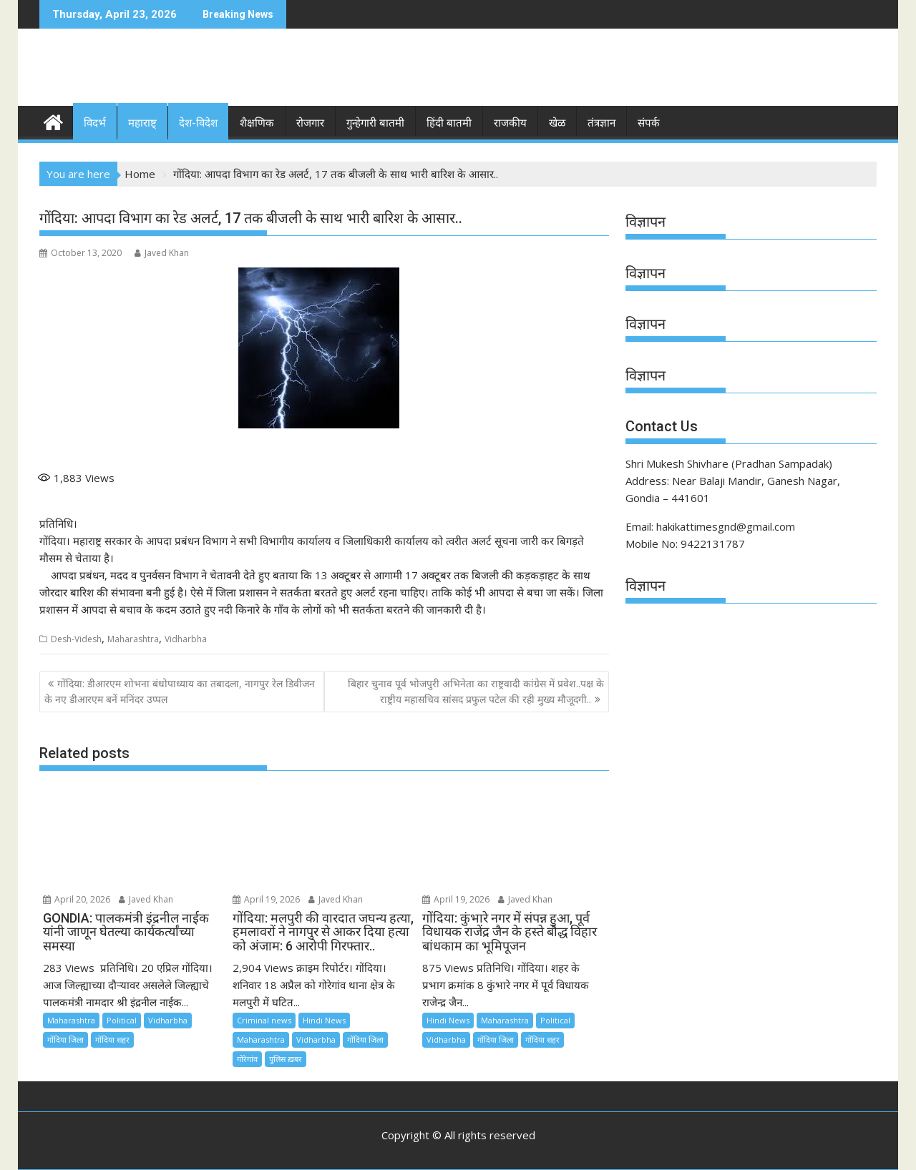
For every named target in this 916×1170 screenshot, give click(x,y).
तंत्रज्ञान (601, 123)
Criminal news (264, 1020)
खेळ (557, 123)
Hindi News (324, 1020)
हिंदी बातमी (449, 123)
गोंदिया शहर (112, 1039)
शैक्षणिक (257, 123)
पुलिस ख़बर (285, 1058)
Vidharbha (186, 639)
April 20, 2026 (76, 899)
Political (122, 1020)
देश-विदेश (198, 123)
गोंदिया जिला (65, 1039)
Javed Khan (162, 253)
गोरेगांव (247, 1058)
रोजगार (310, 123)
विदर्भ (95, 123)
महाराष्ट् (142, 123)
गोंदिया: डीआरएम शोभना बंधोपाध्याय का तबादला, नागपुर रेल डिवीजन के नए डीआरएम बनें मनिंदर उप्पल (179, 691)
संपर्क (649, 123)
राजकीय (510, 123)
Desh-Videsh (76, 639)
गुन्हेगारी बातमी (375, 123)
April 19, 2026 (266, 899)
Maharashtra (133, 639)
